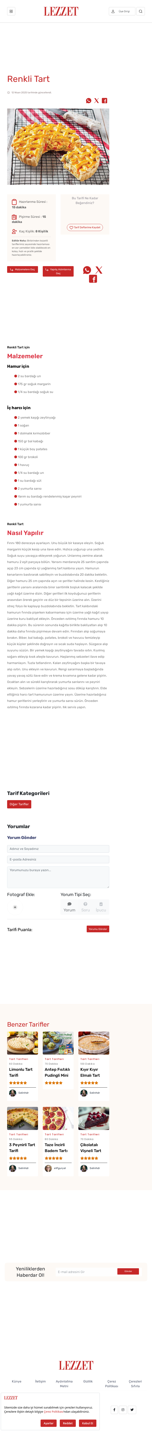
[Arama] (140, 11)
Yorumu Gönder (98, 929)
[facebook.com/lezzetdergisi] (114, 1410)
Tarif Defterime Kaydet (84, 227)
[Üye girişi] (122, 11)
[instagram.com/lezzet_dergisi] (123, 1410)
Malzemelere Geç (22, 269)
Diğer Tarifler (19, 804)
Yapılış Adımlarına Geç (58, 271)
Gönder (128, 1271)
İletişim (40, 1381)
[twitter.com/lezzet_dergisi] (132, 1410)
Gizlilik (88, 1381)
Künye (16, 1381)
